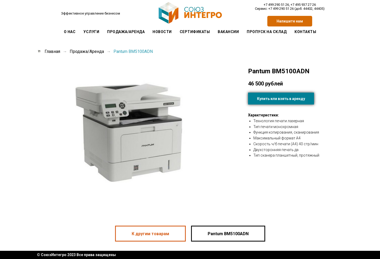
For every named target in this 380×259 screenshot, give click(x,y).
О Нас (70, 32)
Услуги (91, 32)
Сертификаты (195, 32)
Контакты (305, 32)
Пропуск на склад (267, 32)
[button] (289, 21)
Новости (162, 32)
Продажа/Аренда (126, 32)
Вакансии (228, 32)
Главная (48, 51)
